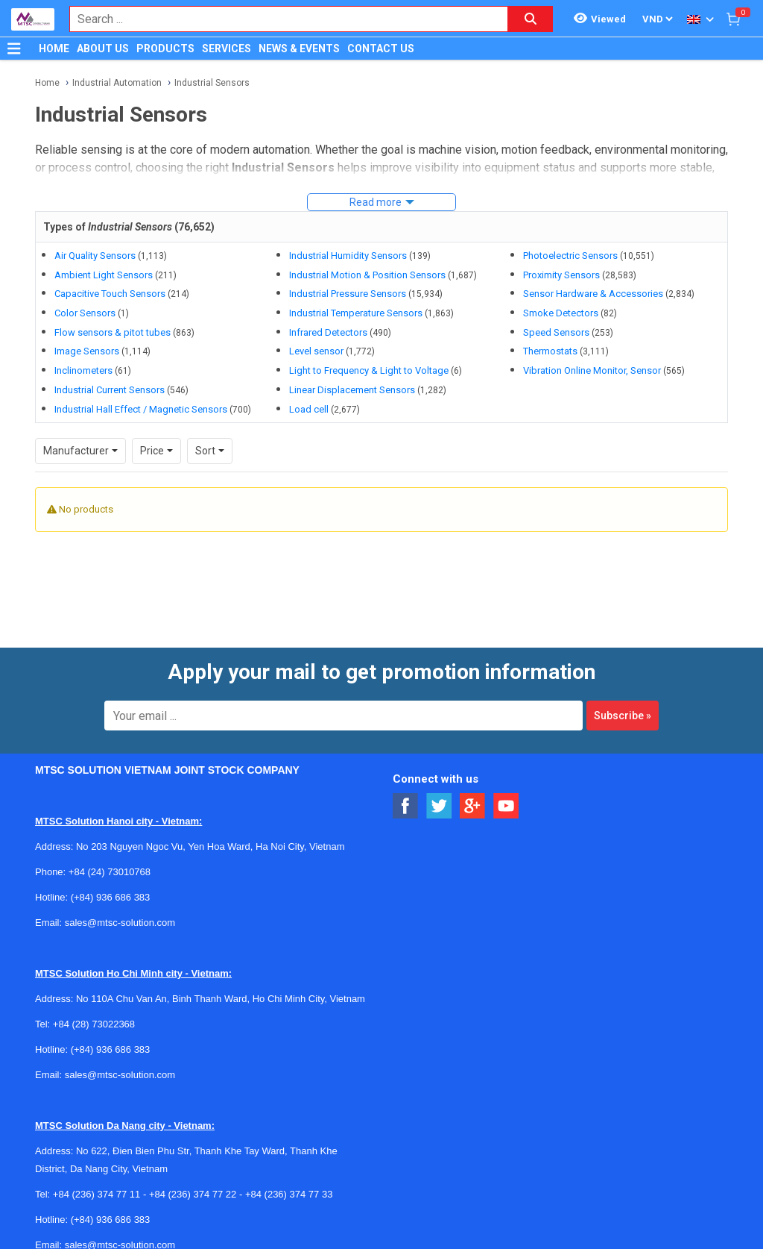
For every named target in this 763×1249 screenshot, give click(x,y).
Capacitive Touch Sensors (109, 293)
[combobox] (281, 19)
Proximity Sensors (561, 275)
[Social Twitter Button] (439, 786)
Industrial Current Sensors (109, 389)
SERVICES (226, 48)
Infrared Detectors (328, 332)
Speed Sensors (556, 332)
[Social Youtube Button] (506, 786)
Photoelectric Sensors (570, 255)
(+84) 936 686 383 (111, 877)
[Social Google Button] (473, 786)
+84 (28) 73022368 (94, 1003)
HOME (54, 48)
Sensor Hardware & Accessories (593, 293)
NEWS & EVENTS (299, 48)
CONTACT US (380, 48)
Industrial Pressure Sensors (347, 293)
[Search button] (530, 19)
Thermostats (550, 351)
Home (47, 83)
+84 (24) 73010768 (110, 851)
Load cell (309, 409)
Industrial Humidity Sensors (348, 255)
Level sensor (316, 351)
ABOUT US (103, 48)
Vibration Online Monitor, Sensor (592, 370)
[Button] (14, 48)
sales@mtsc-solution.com (120, 902)
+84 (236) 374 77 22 (192, 1174)
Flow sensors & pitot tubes (112, 332)
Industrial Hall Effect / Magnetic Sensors (140, 409)
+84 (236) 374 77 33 (288, 1174)
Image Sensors (86, 351)
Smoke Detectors (560, 313)
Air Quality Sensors (95, 255)
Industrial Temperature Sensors (355, 313)
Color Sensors (84, 313)
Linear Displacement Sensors (352, 389)
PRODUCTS (165, 48)
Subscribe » (622, 695)
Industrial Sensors (212, 83)
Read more (375, 202)
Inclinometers (83, 370)
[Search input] (281, 19)
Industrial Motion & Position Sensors (367, 275)
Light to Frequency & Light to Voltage (369, 370)
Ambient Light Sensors (103, 275)
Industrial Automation (117, 83)
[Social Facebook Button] (406, 786)
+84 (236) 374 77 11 (96, 1174)
